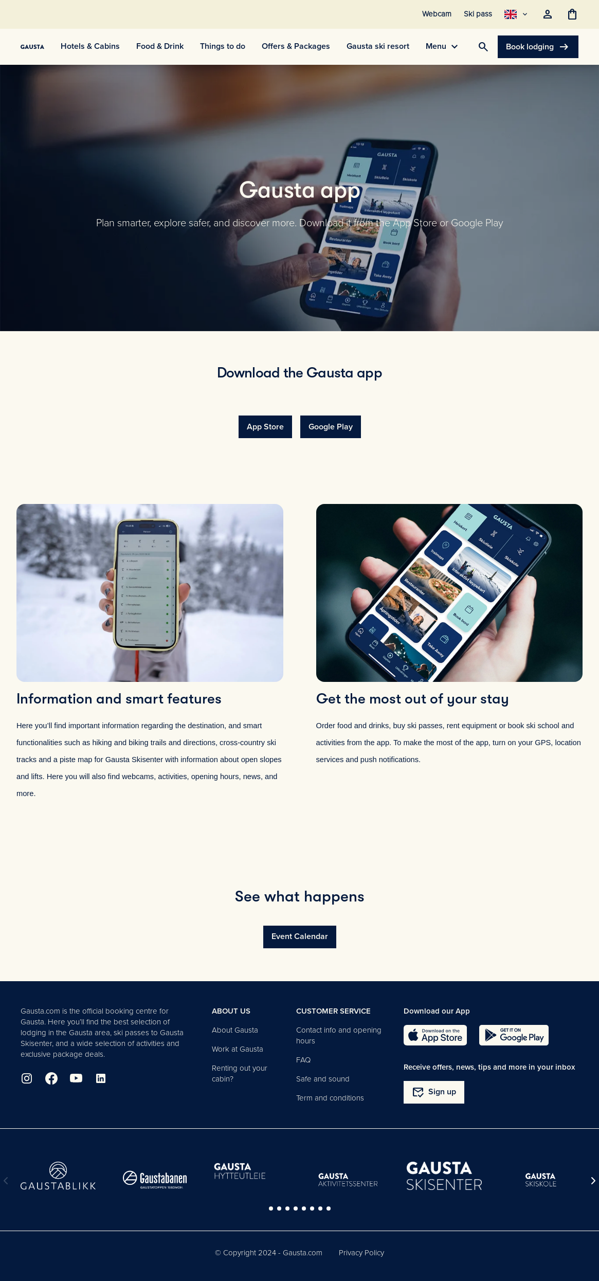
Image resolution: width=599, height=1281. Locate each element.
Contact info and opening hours (339, 1035)
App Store (265, 427)
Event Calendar (299, 936)
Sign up (434, 1092)
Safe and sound (323, 1079)
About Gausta (235, 1030)
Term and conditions (330, 1098)
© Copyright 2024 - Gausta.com (268, 1252)
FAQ (303, 1060)
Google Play (330, 427)
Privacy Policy (361, 1252)
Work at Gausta (237, 1049)
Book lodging (538, 47)
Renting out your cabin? (239, 1073)
